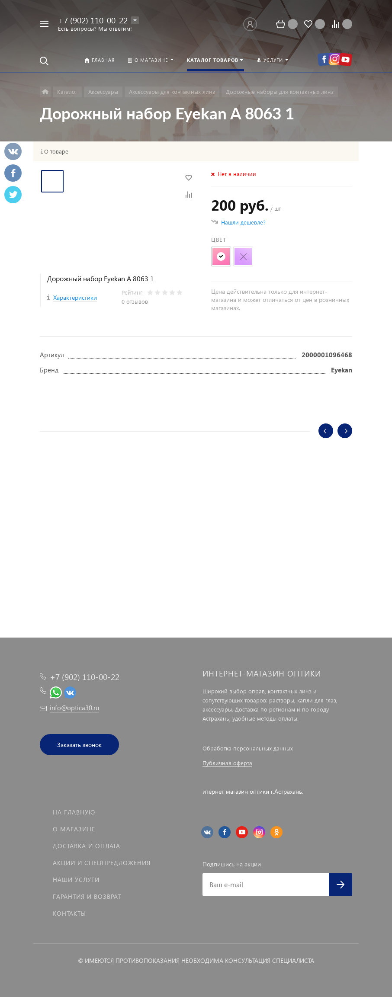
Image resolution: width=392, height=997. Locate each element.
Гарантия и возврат (87, 896)
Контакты (69, 913)
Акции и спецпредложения (102, 863)
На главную (74, 812)
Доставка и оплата (86, 846)
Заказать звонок (79, 745)
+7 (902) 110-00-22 (93, 20)
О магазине (74, 829)
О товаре (56, 151)
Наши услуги (76, 879)
